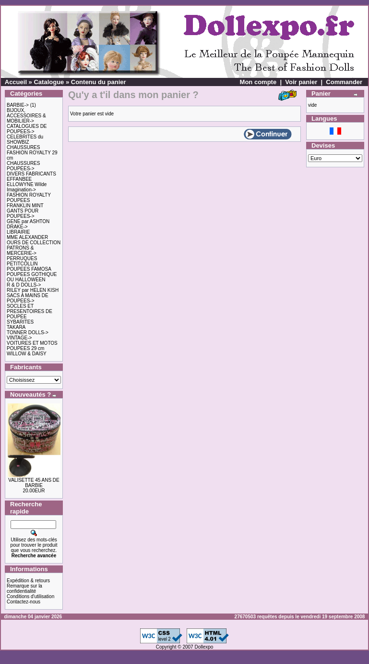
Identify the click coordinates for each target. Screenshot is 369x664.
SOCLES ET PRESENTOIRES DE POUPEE (29, 311)
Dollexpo (203, 647)
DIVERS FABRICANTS (31, 173)
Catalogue (49, 82)
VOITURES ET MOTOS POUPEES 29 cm (32, 345)
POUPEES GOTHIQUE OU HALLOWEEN (32, 277)
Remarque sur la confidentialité (24, 588)
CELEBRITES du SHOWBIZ (25, 139)
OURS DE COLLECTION (33, 242)
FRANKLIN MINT (25, 205)
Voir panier (301, 82)
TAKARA (16, 327)
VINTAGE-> (19, 337)
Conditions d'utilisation (30, 596)
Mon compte (258, 82)
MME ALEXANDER (27, 237)
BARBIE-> (18, 105)
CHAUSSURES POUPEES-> (23, 166)
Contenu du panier (98, 82)
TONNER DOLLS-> (27, 332)
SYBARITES (20, 322)
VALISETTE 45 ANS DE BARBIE (34, 482)
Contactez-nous (23, 601)
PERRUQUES (22, 258)
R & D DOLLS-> (24, 285)
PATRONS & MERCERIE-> (21, 250)
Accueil (16, 82)
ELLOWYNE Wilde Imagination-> (27, 187)
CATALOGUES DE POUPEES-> (27, 129)
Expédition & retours (28, 580)
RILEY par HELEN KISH (33, 290)
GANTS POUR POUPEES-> (22, 213)
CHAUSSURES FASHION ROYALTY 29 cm (32, 153)
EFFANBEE (19, 179)
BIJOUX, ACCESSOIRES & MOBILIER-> (26, 116)
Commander (344, 82)
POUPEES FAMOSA (29, 269)
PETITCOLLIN (22, 263)
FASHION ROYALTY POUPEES (29, 197)
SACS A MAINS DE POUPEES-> (27, 298)
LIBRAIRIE (18, 232)
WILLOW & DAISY (27, 353)
